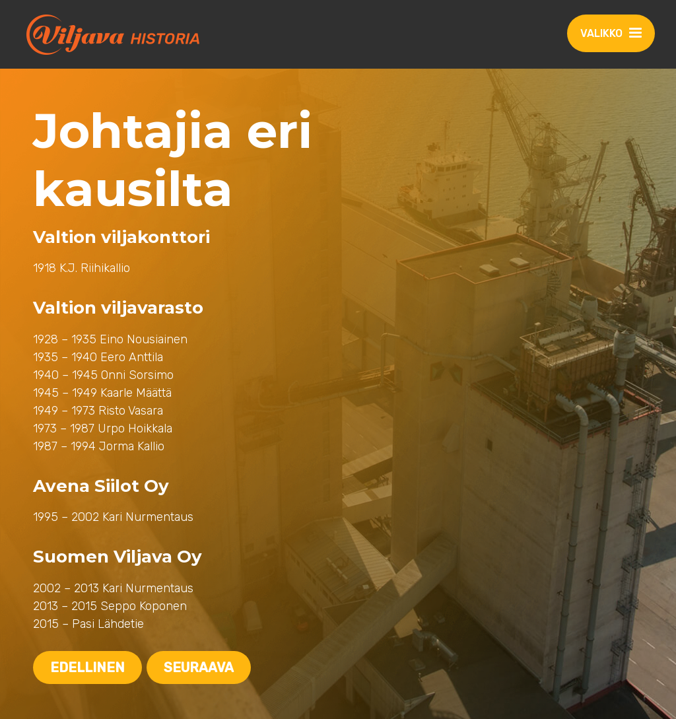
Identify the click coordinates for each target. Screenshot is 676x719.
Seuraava (199, 667)
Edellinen (87, 667)
